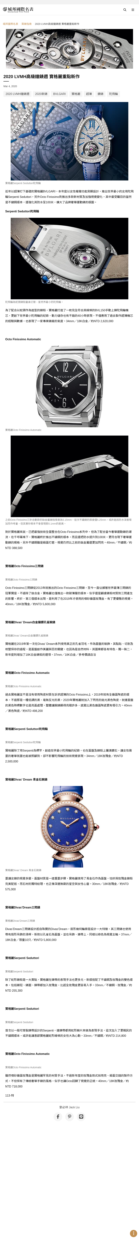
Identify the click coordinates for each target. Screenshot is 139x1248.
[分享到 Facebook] (58, 1082)
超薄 (89, 93)
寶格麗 (75, 93)
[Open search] (125, 9)
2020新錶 (41, 93)
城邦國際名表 (10, 23)
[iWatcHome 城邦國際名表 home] (18, 10)
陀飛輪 (113, 93)
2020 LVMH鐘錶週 (17, 93)
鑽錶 (100, 93)
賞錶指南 (26, 23)
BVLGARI (59, 93)
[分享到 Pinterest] (69, 1082)
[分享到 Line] (81, 1082)
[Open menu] (133, 9)
